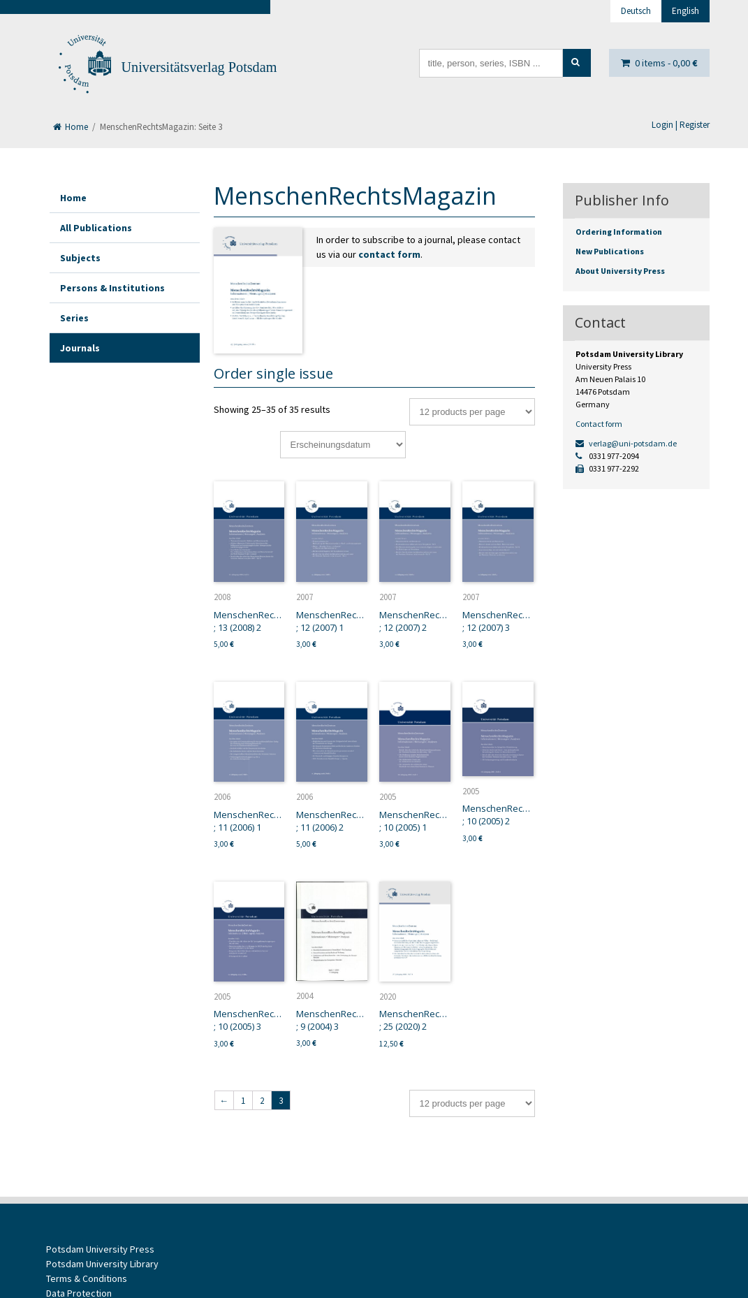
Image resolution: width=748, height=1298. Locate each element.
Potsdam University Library (102, 1263)
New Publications (609, 251)
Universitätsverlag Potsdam (199, 67)
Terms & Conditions (86, 1278)
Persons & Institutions (112, 288)
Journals (80, 348)
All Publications (96, 227)
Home (70, 127)
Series (74, 318)
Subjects (80, 257)
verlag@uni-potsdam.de (626, 443)
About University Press (620, 270)
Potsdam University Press (100, 1249)
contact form (389, 254)
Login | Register (681, 125)
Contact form (598, 423)
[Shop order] (343, 444)
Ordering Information (618, 231)
